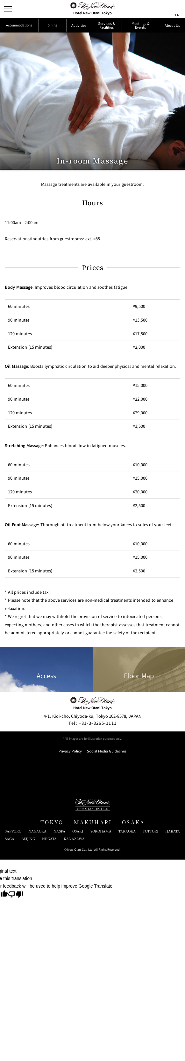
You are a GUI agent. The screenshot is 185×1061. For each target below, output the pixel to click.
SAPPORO (13, 893)
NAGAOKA (37, 893)
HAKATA (172, 893)
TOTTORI (150, 893)
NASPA (59, 893)
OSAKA (133, 885)
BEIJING (28, 901)
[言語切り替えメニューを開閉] (176, 9)
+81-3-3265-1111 (92, 785)
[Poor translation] (15, 958)
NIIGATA (49, 901)
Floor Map (139, 732)
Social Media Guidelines (106, 814)
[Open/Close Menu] (9, 9)
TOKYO (52, 885)
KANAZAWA (74, 901)
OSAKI (77, 893)
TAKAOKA (127, 893)
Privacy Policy (70, 814)
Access (46, 732)
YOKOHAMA (100, 893)
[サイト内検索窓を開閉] (165, 9)
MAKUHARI (93, 885)
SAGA (9, 901)
